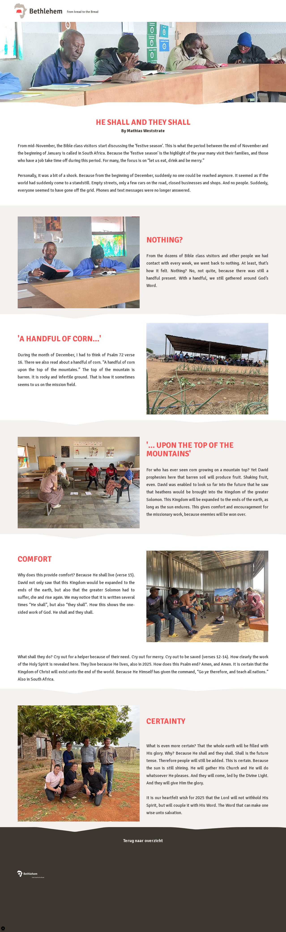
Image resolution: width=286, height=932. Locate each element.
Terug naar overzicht (143, 840)
